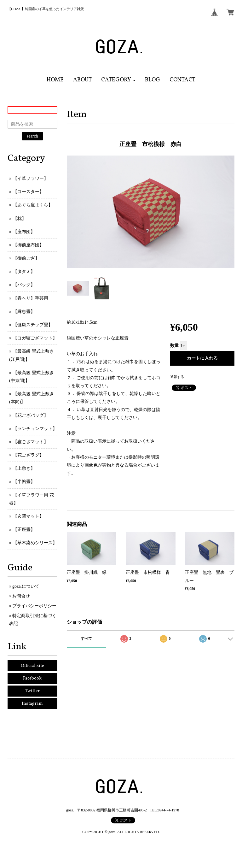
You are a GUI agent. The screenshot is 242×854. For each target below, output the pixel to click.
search (32, 136)
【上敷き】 (24, 468)
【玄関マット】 (28, 516)
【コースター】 (28, 191)
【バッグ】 (24, 284)
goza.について (25, 586)
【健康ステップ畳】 (33, 324)
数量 (174, 345)
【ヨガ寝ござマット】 (35, 338)
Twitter (32, 691)
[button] (118, 80)
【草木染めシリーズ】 (35, 542)
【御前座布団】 (28, 245)
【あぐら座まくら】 (33, 205)
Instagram (32, 704)
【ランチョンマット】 (35, 428)
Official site (32, 666)
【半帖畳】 (24, 481)
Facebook (32, 678)
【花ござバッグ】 (30, 415)
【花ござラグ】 (28, 455)
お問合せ (21, 596)
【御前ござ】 (26, 258)
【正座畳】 (24, 529)
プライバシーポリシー (34, 606)
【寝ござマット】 (30, 441)
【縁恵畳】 (24, 311)
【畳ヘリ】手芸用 (30, 298)
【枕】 (19, 218)
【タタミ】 (24, 271)
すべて (86, 638)
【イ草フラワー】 (30, 178)
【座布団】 (24, 231)
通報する (177, 377)
